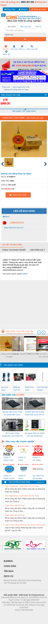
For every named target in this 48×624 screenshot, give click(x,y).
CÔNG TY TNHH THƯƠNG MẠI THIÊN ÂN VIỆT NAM (23, 459)
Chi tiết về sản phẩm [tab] (12, 245)
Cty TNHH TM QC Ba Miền (38, 477)
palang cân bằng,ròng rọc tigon (16, 90)
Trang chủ (6, 87)
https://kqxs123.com (36, 614)
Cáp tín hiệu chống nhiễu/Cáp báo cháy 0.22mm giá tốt (25, 525)
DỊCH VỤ (8, 576)
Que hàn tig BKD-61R (21, 354)
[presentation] (39, 332)
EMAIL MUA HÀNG (18, 195)
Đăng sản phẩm (38, 9)
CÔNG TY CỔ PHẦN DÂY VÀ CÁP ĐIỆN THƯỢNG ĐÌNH (38, 459)
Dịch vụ (22, 47)
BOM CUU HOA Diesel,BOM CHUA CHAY (30, 388)
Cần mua (14, 47)
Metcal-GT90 (33, 354)
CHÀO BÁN (10, 566)
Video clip (6, 52)
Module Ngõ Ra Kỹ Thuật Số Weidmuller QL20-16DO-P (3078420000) (12, 413)
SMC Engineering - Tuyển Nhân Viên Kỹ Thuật (22, 486)
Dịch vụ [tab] (38, 27)
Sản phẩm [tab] (12, 27)
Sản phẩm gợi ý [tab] (37, 250)
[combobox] (25, 34)
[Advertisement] (23, 303)
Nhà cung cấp (31, 47)
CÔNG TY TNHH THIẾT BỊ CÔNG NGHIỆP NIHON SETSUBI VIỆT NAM (8, 459)
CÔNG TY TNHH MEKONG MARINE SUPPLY (22, 477)
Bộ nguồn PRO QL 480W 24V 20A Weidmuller (35, 434)
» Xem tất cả (40, 482)
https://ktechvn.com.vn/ (13, 227)
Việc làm (6, 47)
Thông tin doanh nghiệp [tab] (14, 250)
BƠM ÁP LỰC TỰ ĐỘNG (16, 388)
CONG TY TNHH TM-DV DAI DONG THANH (8, 477)
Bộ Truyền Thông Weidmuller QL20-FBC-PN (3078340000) (12, 434)
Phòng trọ (8, 614)
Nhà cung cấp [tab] (25, 27)
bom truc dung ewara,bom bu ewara (5, 388)
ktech (6, 216)
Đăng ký (23, 9)
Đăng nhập (10, 9)
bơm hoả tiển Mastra (42, 388)
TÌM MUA (9, 571)
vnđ (12, 189)
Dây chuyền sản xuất (21, 87)
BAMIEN (8, 561)
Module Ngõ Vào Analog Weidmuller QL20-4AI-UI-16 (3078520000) (35, 413)
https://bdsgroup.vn (20, 614)
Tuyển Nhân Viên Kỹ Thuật (15, 505)
